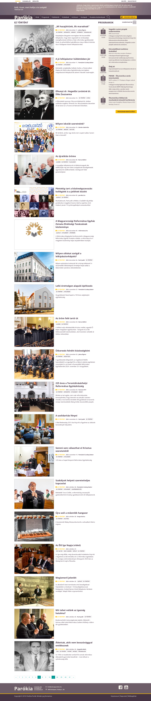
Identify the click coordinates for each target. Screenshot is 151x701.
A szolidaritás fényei (66, 415)
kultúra (66, 518)
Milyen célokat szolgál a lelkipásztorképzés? (68, 255)
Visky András (68, 551)
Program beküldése (126, 112)
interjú (75, 651)
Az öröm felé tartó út (67, 318)
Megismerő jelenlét (66, 577)
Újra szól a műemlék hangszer (72, 512)
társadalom (87, 32)
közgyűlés (67, 356)
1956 (57, 651)
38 (57, 677)
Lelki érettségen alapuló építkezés (74, 285)
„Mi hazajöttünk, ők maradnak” (72, 26)
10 (49, 677)
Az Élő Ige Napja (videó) (68, 545)
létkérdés (80, 32)
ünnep (81, 392)
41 (70, 677)
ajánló (58, 197)
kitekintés (67, 32)
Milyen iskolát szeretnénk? (70, 123)
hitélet (75, 551)
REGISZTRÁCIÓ (132, 1)
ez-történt (59, 32)
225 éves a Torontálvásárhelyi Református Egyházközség (71, 385)
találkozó (72, 162)
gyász (88, 98)
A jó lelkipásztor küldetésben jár (73, 58)
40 (65, 677)
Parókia (23, 17)
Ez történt (61, 30)
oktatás (71, 129)
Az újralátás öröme (66, 156)
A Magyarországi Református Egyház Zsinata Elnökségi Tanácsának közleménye (75, 223)
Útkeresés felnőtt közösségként (73, 350)
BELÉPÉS (123, 1)
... (53, 677)
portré (69, 651)
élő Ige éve (59, 551)
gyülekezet (67, 64)
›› (73, 677)
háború (73, 32)
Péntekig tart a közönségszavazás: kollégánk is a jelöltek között (74, 190)
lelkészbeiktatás (77, 489)
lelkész (58, 162)
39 (61, 677)
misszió (66, 129)
